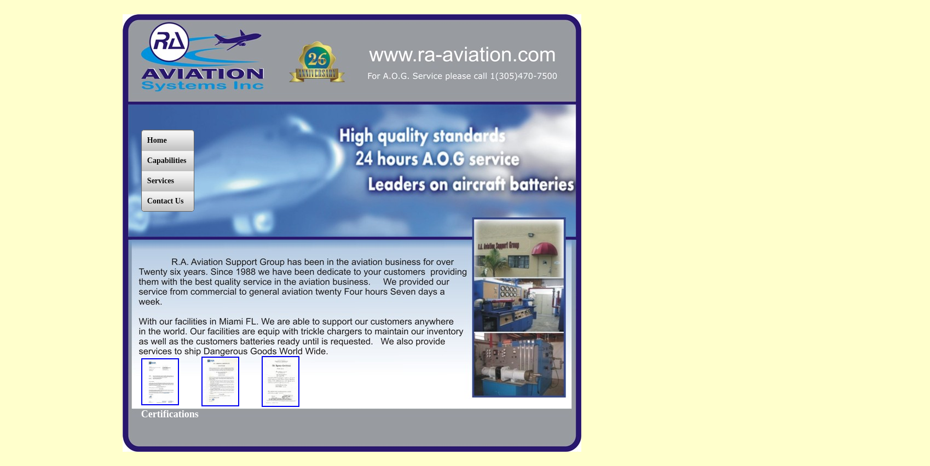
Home (157, 140)
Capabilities (167, 160)
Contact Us (165, 201)
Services (160, 181)
